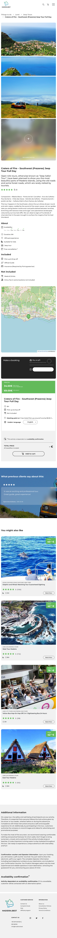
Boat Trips (28, 583)
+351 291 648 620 (16, 921)
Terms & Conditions (44, 910)
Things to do (6, 15)
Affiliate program (25, 910)
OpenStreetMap (43, 352)
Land (17, 15)
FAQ (21, 908)
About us (41, 903)
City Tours (9, 712)
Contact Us (23, 903)
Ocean (4, 583)
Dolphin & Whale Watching (15, 583)
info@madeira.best (17, 926)
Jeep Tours (27, 15)
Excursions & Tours (12, 647)
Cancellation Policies (45, 906)
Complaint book (25, 906)
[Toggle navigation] (53, 4)
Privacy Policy (43, 908)
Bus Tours (24, 712)
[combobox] (30, 423)
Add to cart (28, 454)
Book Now (48, 594)
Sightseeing (17, 712)
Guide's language (12, 423)
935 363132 (14, 924)
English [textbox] (30, 423)
